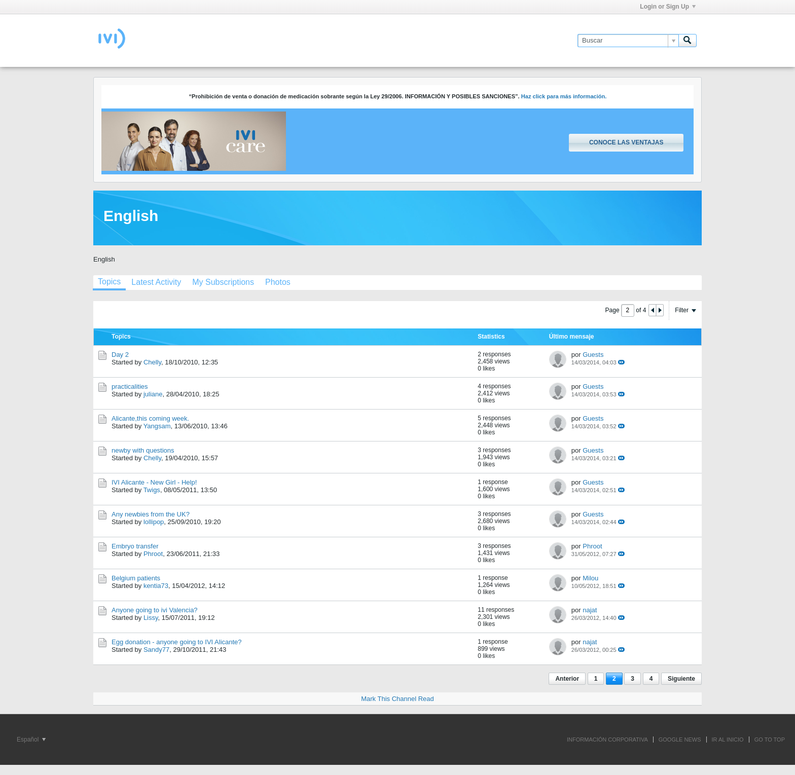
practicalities (130, 386)
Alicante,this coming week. (150, 418)
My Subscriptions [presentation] (223, 282)
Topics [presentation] (109, 281)
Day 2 (120, 354)
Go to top (769, 739)
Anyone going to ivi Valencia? (155, 610)
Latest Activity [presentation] (156, 282)
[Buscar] (627, 40)
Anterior (567, 678)
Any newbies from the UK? (151, 514)
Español (31, 739)
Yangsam (157, 426)
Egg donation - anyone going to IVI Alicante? (177, 642)
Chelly (152, 362)
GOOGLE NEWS (680, 739)
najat (590, 610)
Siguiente (681, 678)
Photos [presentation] (278, 282)
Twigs (151, 490)
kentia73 (155, 585)
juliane (153, 394)
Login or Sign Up (668, 6)
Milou (590, 578)
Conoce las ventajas (626, 142)
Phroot (153, 554)
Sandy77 (156, 649)
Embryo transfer (135, 546)
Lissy (150, 617)
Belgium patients (136, 578)
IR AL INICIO (728, 739)
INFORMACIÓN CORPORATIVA (607, 739)
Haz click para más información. (564, 96)
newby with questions (143, 450)
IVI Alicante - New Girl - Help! (154, 482)
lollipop (153, 522)
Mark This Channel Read (397, 699)
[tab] (109, 282)
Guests (593, 354)
